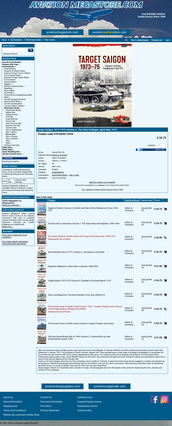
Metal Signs (7, 149)
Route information (12, 401)
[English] (126, 40)
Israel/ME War (12, 119)
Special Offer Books (12, 101)
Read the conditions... (11, 205)
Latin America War (13, 123)
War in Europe (11, 136)
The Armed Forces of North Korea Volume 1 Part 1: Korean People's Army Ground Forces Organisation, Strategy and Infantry (85, 307)
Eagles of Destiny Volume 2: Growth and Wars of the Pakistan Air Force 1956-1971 (83, 209)
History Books (10, 82)
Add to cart (159, 149)
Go (30, 50)
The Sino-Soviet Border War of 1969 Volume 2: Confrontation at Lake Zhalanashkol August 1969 (79, 337)
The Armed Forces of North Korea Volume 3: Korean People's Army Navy (81, 323)
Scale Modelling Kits (11, 152)
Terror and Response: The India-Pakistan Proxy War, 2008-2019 (76, 295)
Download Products (10, 161)
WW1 (8, 141)
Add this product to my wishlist (102, 182)
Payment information (51, 401)
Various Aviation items (12, 154)
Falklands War (12, 115)
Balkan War (10, 112)
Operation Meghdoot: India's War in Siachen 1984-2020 (73, 266)
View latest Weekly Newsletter (15, 242)
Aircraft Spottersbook (13, 104)
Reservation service (87, 406)
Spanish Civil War (13, 125)
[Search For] (15, 50)
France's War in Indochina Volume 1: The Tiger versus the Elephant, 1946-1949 (83, 223)
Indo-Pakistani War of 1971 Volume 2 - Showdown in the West (76, 252)
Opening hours (85, 397)
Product (51, 200)
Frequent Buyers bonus (89, 401)
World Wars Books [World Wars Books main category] (13, 110)
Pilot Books (9, 93)
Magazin (7, 84)
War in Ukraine (12, 139)
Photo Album (9, 91)
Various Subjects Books (14, 106)
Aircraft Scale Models (11, 62)
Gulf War (9, 117)
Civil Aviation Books (12, 75)
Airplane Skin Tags (10, 64)
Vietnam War (11, 128)
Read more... (7, 227)
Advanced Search (10, 54)
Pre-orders (45, 406)
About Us (8, 397)
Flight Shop (7, 147)
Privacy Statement (49, 410)
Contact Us (46, 397)
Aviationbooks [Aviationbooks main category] (10, 69)
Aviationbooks (8, 67)
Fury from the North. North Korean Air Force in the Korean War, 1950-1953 (81, 236)
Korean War (10, 121)
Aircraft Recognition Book (15, 99)
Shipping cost (10, 406)
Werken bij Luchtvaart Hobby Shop (21, 414)
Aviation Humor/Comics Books (17, 73)
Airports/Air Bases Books (14, 71)
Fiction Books (9, 80)
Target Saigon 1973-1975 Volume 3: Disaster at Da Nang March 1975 (79, 281)
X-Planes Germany (11, 145)
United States (143, 40)
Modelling (8, 88)
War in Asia (10, 134)
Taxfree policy (84, 410)
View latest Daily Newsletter (14, 244)
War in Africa (11, 132)
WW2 (8, 143)
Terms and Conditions (14, 410)
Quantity (151, 145)
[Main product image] (102, 126)
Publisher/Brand (132, 200)
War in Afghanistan (14, 130)
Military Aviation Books (13, 86)
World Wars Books (11, 108)
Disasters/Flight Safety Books (16, 77)
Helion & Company (59, 155)
